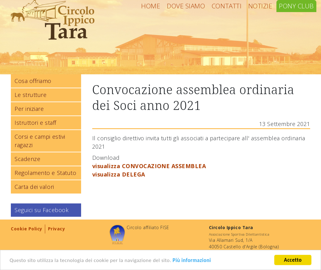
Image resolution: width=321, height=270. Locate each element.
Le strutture (30, 94)
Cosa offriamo (33, 81)
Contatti (226, 6)
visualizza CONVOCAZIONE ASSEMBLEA (149, 166)
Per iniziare (29, 108)
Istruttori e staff (35, 122)
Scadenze (27, 159)
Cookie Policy (26, 229)
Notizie (260, 6)
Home (150, 6)
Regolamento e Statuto (45, 172)
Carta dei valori (34, 186)
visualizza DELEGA (118, 174)
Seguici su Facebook (41, 210)
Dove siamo (186, 6)
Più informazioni (192, 260)
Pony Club (296, 6)
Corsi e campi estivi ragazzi (40, 141)
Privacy (56, 229)
